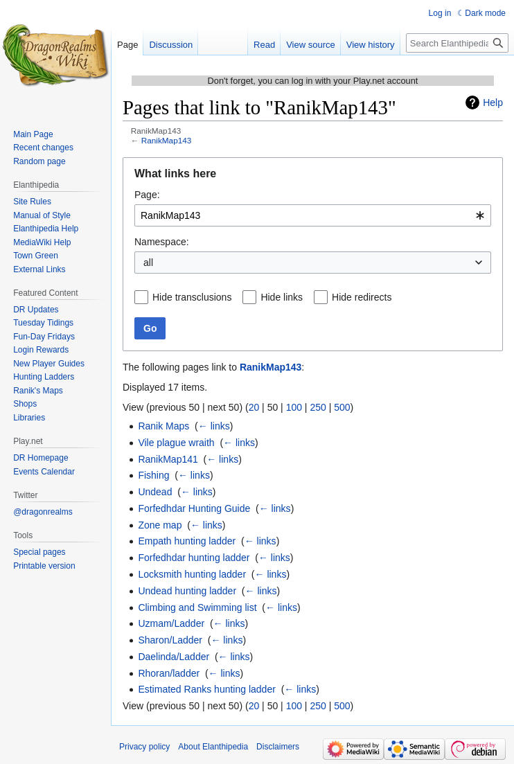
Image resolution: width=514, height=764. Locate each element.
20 (254, 407)
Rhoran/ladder (169, 673)
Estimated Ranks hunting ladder (206, 689)
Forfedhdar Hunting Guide (194, 508)
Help (493, 102)
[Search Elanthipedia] (457, 43)
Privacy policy (144, 747)
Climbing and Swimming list (197, 607)
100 (294, 407)
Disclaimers (277, 747)
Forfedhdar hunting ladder (193, 557)
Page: (147, 194)
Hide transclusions (191, 297)
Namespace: (161, 241)
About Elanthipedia (213, 747)
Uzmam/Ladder (171, 623)
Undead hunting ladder (187, 590)
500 (342, 407)
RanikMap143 (166, 140)
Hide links (281, 297)
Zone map (159, 525)
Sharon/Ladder (170, 640)
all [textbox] (148, 262)
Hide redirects (361, 297)
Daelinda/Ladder (173, 656)
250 (318, 407)
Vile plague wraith (176, 442)
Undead (155, 491)
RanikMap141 (167, 459)
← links (214, 426)
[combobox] (312, 215)
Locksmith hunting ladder (192, 574)
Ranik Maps (163, 426)
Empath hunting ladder (187, 541)
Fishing (153, 475)
